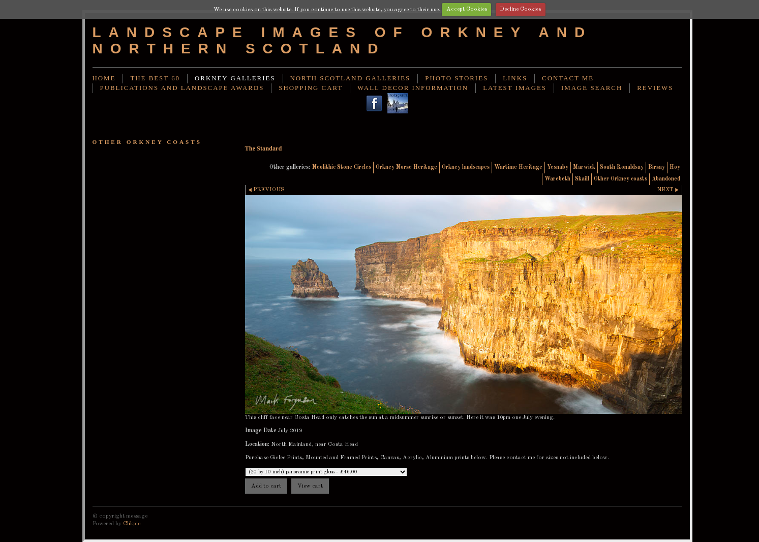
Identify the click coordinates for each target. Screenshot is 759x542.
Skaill (582, 179)
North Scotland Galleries (350, 78)
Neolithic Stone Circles (341, 167)
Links (515, 78)
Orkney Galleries (235, 78)
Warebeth (557, 179)
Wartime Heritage (518, 167)
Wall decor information (412, 88)
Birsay (656, 167)
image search (591, 88)
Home (104, 78)
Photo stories (456, 78)
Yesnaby (557, 167)
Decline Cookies (520, 9)
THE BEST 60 (155, 78)
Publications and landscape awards (182, 88)
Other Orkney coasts (620, 179)
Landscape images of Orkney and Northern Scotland (343, 40)
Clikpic (132, 524)
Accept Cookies (466, 9)
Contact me (568, 78)
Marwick (584, 167)
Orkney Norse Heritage (406, 167)
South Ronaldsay (622, 167)
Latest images (515, 88)
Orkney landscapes (466, 167)
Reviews (655, 88)
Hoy (675, 167)
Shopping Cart (311, 88)
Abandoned (666, 179)
